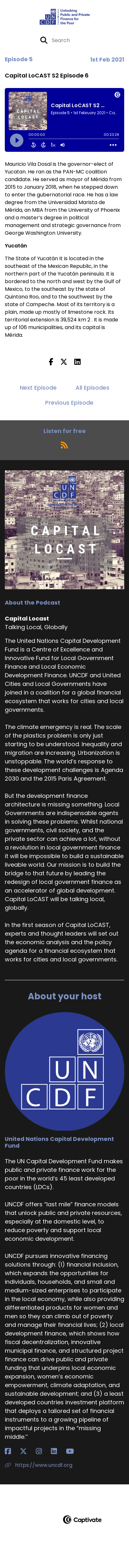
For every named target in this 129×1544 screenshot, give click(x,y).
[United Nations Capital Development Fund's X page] (27, 1451)
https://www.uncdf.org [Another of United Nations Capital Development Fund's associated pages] (38, 1465)
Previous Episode (69, 403)
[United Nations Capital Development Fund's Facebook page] (12, 1451)
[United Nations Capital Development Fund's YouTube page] (74, 1451)
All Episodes (92, 388)
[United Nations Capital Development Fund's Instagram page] (43, 1451)
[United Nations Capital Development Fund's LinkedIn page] (58, 1451)
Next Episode (38, 388)
